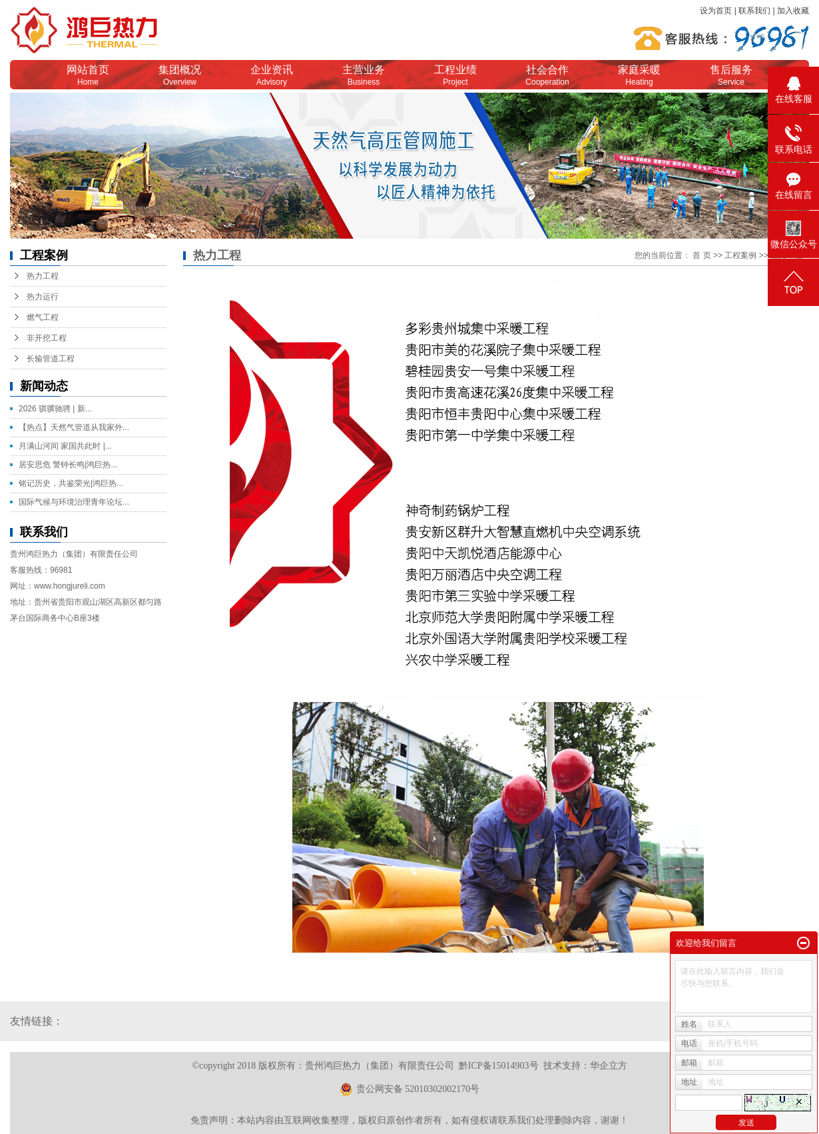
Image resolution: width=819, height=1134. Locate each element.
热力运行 (43, 296)
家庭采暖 (639, 75)
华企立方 (608, 1066)
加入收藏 (793, 10)
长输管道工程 (51, 358)
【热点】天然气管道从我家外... (74, 427)
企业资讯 (272, 75)
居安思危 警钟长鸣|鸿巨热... (68, 464)
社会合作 (547, 75)
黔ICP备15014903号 (499, 1066)
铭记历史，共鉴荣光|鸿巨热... (71, 483)
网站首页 (88, 75)
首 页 (701, 255)
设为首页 (716, 10)
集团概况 (180, 75)
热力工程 (43, 276)
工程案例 (740, 255)
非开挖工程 (47, 338)
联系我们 (754, 10)
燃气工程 (43, 317)
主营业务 (364, 75)
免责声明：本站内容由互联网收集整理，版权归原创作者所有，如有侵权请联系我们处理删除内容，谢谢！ (409, 1120)
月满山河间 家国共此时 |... (65, 446)
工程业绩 (455, 75)
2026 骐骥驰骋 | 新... (55, 408)
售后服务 (731, 75)
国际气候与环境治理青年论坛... (74, 502)
